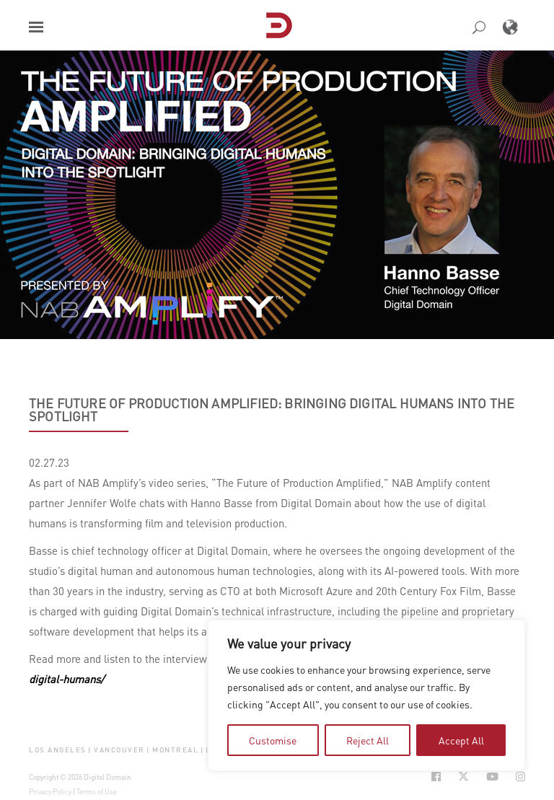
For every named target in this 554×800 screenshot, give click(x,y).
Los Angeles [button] (58, 750)
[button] (36, 27)
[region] (366, 695)
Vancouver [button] (119, 750)
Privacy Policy (50, 791)
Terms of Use (96, 791)
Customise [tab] (272, 740)
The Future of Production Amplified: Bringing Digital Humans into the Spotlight (271, 410)
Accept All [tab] (461, 740)
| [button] (90, 750)
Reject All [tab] (367, 740)
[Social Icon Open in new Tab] (436, 776)
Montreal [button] (175, 750)
